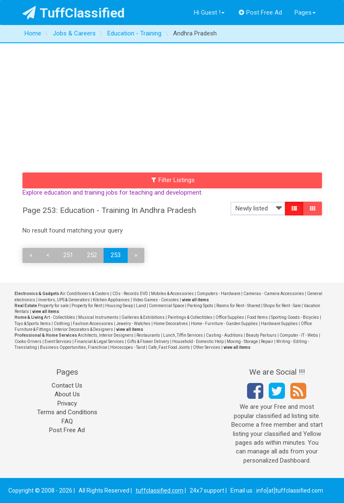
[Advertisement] (172, 106)
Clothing (62, 323)
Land (141, 305)
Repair (267, 341)
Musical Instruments (98, 317)
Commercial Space (166, 305)
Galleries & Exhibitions (143, 317)
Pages (305, 12)
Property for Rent (87, 305)
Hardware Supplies (279, 323)
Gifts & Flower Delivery (148, 341)
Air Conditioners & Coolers (84, 293)
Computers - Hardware (218, 293)
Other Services (206, 347)
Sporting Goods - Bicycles (295, 317)
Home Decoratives (170, 323)
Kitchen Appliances (111, 300)
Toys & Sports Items (33, 323)
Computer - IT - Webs (299, 335)
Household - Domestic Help (198, 341)
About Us (67, 394)
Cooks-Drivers (28, 341)
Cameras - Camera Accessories (273, 293)
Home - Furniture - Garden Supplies (224, 323)
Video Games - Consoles (156, 300)
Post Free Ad (260, 12)
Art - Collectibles (59, 317)
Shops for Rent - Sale (282, 305)
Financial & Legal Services (99, 341)
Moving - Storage (242, 341)
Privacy (67, 403)
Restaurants (148, 335)
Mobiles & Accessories (172, 293)
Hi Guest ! (209, 12)
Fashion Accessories (93, 323)
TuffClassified (73, 13)
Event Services (58, 341)
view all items (195, 300)
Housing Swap (119, 305)
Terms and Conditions (67, 412)
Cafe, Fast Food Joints (169, 347)
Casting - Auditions (224, 335)
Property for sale (53, 305)
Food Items (257, 317)
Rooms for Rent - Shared (238, 305)
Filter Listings (173, 180)
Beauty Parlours (261, 335)
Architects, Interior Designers (106, 335)
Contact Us (67, 385)
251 (68, 255)
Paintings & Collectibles (190, 317)
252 (92, 255)
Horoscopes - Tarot (127, 347)
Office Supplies (229, 317)
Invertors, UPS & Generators (64, 300)
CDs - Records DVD (130, 293)
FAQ (67, 421)
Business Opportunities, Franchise (73, 347)
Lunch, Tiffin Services (183, 335)
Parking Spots (200, 305)
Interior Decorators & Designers (83, 329)
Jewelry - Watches (133, 323)
